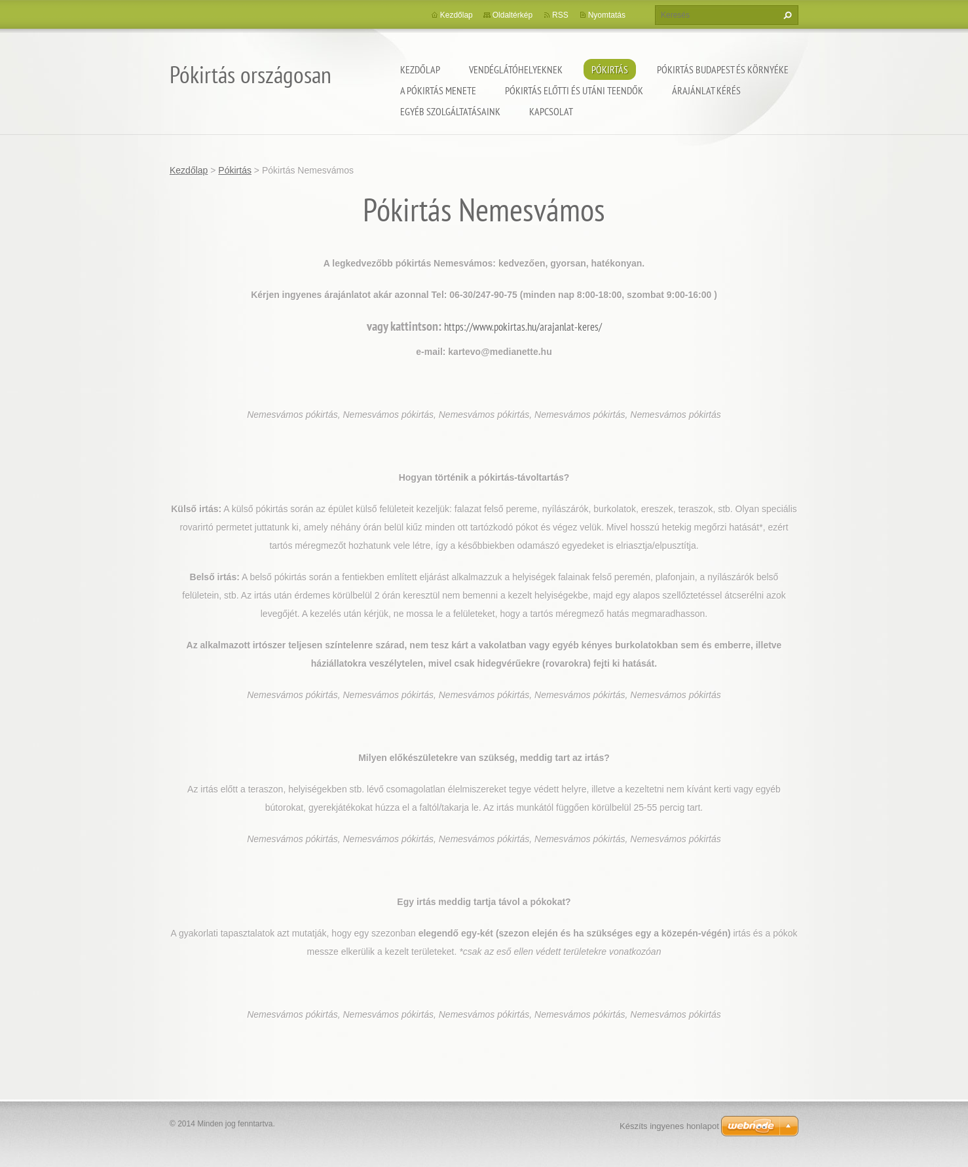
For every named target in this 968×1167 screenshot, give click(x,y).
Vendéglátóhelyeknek (516, 69)
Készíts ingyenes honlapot (669, 1126)
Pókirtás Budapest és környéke (723, 69)
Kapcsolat (551, 111)
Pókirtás (609, 69)
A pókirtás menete (438, 90)
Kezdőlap (420, 69)
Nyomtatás (606, 15)
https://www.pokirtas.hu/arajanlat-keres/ (523, 327)
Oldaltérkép (512, 15)
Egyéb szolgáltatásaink (450, 111)
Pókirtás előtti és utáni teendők (574, 90)
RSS (560, 15)
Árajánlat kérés (706, 90)
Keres (786, 15)
